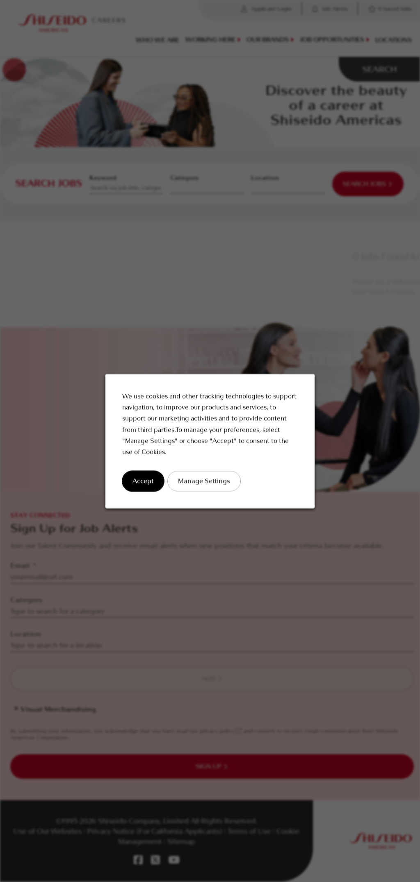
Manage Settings (204, 484)
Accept (145, 484)
